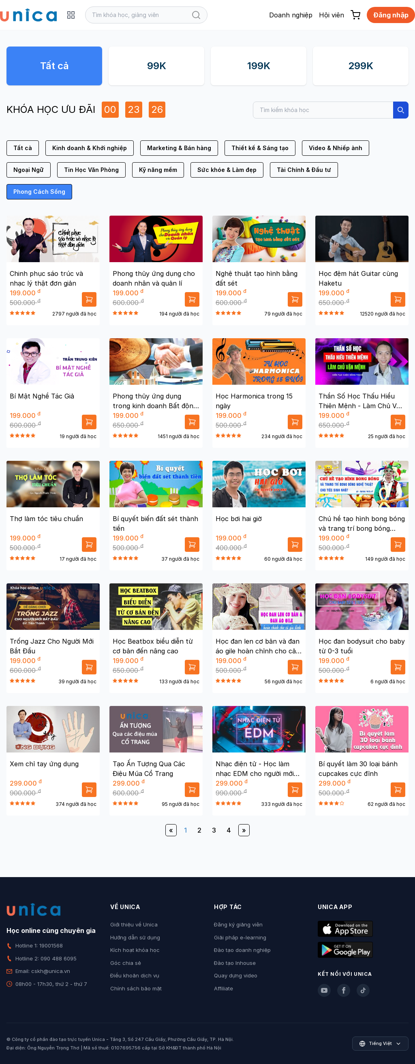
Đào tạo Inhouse (235, 963)
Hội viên (331, 15)
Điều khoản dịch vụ (134, 975)
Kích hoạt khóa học (135, 950)
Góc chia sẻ (125, 963)
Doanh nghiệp (290, 15)
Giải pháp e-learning (240, 937)
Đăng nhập (391, 15)
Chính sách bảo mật (136, 988)
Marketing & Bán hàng (179, 147)
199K (258, 66)
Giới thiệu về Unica (134, 924)
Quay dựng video (235, 975)
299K (360, 66)
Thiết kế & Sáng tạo (260, 147)
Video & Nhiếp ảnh (335, 147)
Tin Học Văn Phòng (91, 169)
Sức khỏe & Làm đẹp (227, 169)
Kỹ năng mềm (158, 169)
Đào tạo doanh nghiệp (242, 950)
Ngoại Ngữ (28, 169)
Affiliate (223, 988)
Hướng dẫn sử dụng (135, 937)
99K (156, 66)
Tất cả (54, 66)
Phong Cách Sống (39, 191)
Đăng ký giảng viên (238, 924)
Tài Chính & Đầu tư (304, 169)
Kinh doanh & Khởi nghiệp (89, 147)
